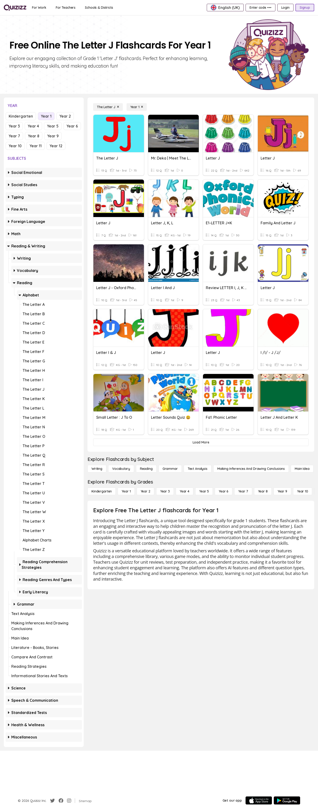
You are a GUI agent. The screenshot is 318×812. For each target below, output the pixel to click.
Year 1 (46, 116)
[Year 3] (165, 491)
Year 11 (36, 146)
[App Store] (259, 800)
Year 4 (33, 126)
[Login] (285, 7)
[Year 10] (302, 491)
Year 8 (33, 136)
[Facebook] (61, 800)
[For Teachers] (65, 7)
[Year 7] (243, 491)
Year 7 (14, 136)
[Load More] (201, 442)
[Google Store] (287, 800)
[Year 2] (145, 491)
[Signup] (304, 7)
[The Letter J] (108, 107)
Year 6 (72, 126)
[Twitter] (52, 800)
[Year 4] (184, 491)
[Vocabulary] (121, 468)
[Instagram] (69, 800)
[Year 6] (223, 491)
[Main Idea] (302, 468)
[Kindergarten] (101, 491)
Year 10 (15, 146)
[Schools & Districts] (99, 7)
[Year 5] (204, 491)
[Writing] (96, 468)
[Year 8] (263, 491)
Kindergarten (21, 116)
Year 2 (65, 116)
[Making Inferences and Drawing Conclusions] (251, 468)
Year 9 (53, 136)
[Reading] (146, 468)
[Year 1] (137, 107)
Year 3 (14, 126)
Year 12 (56, 146)
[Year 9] (282, 491)
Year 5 (53, 126)
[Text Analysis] (197, 468)
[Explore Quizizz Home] (15, 7)
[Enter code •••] (260, 7)
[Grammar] (170, 468)
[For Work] (39, 7)
